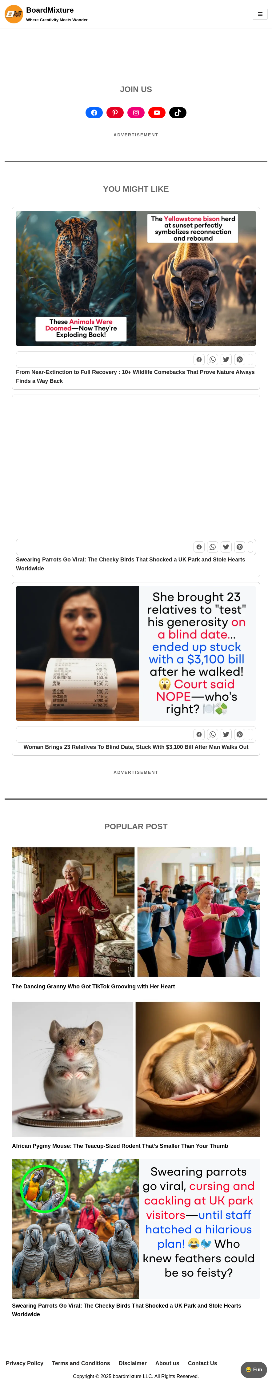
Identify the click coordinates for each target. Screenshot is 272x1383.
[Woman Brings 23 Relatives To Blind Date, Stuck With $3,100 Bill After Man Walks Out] (136, 655)
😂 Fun (254, 1369)
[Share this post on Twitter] (226, 359)
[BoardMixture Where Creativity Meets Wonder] (46, 14)
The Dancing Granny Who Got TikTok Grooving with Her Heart (93, 986)
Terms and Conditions (81, 1363)
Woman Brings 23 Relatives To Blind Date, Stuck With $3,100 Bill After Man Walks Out (136, 747)
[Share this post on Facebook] (199, 359)
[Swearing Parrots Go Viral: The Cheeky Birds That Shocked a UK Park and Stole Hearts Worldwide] (136, 468)
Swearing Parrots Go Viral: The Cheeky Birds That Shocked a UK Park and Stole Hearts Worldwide (130, 564)
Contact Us (202, 1363)
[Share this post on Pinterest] (239, 359)
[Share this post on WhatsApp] (212, 359)
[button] (260, 14)
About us (167, 1363)
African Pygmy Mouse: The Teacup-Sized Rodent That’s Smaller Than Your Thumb (120, 1146)
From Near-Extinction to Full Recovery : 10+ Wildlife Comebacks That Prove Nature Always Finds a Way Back (135, 376)
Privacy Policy (24, 1363)
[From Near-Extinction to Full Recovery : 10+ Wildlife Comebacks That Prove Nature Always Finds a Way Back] (136, 280)
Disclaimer (133, 1363)
